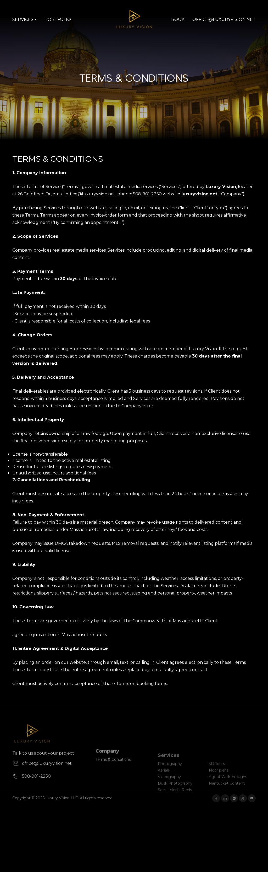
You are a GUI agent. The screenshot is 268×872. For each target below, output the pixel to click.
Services (23, 19)
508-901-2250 (31, 789)
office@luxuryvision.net (224, 19)
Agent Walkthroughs (228, 783)
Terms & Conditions (113, 769)
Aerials (164, 777)
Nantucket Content (227, 790)
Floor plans (218, 777)
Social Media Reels (175, 796)
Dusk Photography (175, 790)
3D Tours (217, 770)
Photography (170, 770)
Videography (169, 783)
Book (178, 19)
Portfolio (57, 19)
